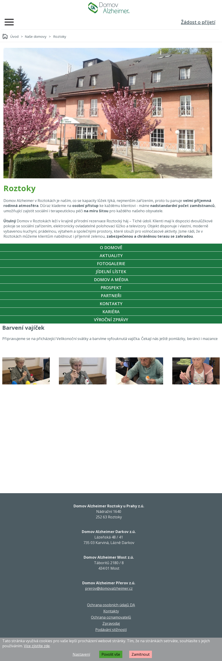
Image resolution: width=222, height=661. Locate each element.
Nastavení (81, 654)
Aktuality (111, 255)
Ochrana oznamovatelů (111, 617)
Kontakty (111, 303)
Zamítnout (141, 654)
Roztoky (59, 36)
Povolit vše (110, 654)
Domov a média (111, 279)
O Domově (111, 247)
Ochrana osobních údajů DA (111, 604)
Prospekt (111, 287)
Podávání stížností (111, 629)
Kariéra (111, 311)
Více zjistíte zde (37, 645)
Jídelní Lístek (111, 271)
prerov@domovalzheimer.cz (109, 588)
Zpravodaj (111, 623)
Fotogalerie (111, 263)
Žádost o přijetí (198, 22)
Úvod (14, 36)
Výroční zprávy (111, 319)
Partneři (111, 295)
